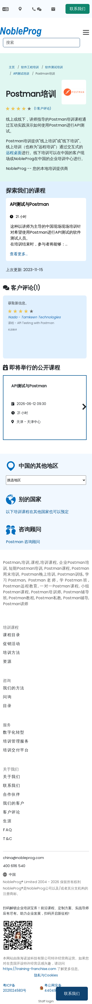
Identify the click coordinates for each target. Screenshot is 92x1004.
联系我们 (72, 993)
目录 (7, 706)
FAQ (7, 830)
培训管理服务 (16, 741)
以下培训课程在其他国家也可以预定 (37, 512)
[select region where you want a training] (46, 480)
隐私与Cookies (46, 975)
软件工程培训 (30, 67)
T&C (8, 839)
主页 (12, 67)
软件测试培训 (54, 67)
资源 (7, 661)
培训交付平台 (16, 750)
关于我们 (11, 776)
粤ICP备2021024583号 (14, 988)
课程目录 (11, 635)
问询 (7, 697)
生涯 (7, 821)
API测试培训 (21, 73)
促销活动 (11, 644)
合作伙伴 (11, 794)
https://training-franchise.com (29, 968)
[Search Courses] (41, 42)
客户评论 (11, 812)
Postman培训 (45, 73)
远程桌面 (14, 153)
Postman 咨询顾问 (23, 542)
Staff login (46, 1001)
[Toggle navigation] (86, 32)
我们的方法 (14, 688)
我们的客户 (14, 803)
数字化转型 (14, 732)
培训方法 (11, 652)
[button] (83, 407)
